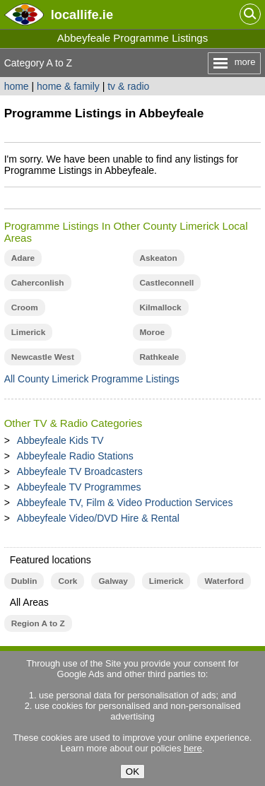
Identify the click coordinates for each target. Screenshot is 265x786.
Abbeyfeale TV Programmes (79, 487)
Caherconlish (37, 283)
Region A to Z (38, 623)
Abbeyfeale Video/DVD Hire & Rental (98, 518)
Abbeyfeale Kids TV (60, 440)
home (16, 86)
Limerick (28, 332)
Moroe (152, 332)
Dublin (24, 581)
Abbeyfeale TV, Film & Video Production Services (125, 502)
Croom (24, 307)
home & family (68, 86)
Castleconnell (167, 283)
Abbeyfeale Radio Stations (75, 456)
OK (132, 771)
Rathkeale (159, 357)
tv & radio (128, 86)
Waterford (223, 581)
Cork (67, 581)
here (193, 748)
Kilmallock (161, 307)
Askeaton (158, 258)
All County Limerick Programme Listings (91, 379)
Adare (23, 258)
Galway (112, 581)
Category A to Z (38, 63)
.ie (82, 14)
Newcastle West (42, 357)
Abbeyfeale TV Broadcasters (80, 471)
